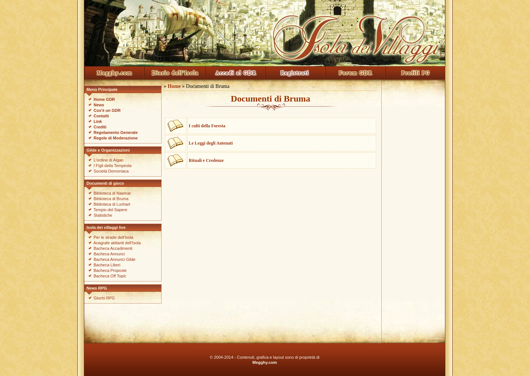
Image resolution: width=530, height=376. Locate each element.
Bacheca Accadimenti (112, 248)
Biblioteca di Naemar (112, 193)
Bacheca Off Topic (109, 276)
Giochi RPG (104, 298)
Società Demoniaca (110, 171)
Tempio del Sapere (110, 209)
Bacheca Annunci (109, 254)
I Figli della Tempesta (112, 165)
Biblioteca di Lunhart (111, 204)
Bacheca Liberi (106, 265)
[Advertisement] (413, 207)
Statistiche (102, 215)
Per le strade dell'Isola (113, 237)
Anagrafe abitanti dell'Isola (117, 243)
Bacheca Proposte (110, 270)
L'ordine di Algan (108, 160)
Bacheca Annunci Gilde (114, 259)
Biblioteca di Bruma (110, 198)
